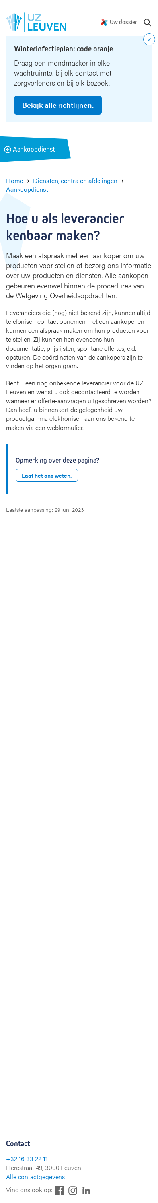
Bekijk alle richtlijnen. (58, 105)
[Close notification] (149, 39)
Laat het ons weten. (47, 475)
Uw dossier (123, 22)
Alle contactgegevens (35, 1176)
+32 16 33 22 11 (27, 1158)
